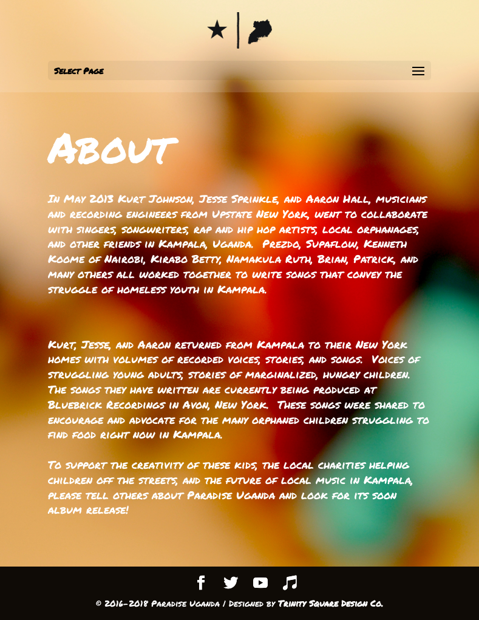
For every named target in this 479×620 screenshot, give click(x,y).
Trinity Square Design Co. (330, 603)
